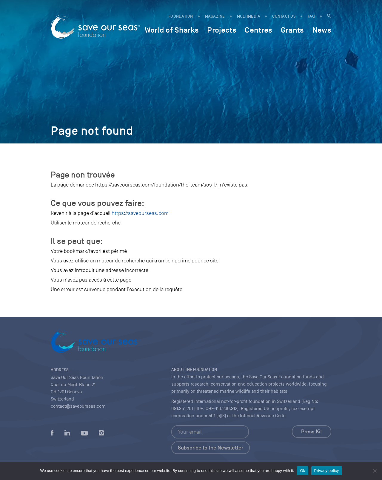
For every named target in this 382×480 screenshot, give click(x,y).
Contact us (284, 16)
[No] (375, 471)
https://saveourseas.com (140, 213)
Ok (302, 470)
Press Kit (311, 431)
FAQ (311, 16)
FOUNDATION (180, 16)
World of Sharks (172, 30)
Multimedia (249, 16)
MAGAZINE (215, 16)
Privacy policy (326, 470)
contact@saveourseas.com (78, 406)
